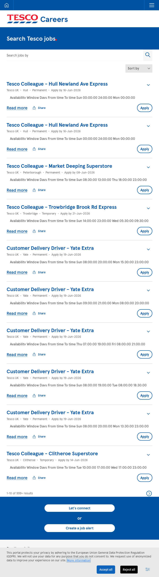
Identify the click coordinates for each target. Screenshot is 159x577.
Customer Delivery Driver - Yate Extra (50, 235)
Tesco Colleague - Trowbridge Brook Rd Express (62, 197)
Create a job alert (79, 495)
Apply (144, 104)
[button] (151, 5)
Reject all (129, 569)
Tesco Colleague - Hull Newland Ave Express (57, 84)
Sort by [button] (133, 68)
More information (78, 560)
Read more (17, 104)
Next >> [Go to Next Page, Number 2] (149, 460)
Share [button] (39, 104)
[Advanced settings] (147, 569)
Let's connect (79, 475)
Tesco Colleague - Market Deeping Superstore (59, 159)
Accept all (105, 569)
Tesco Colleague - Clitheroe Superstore (52, 424)
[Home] (6, 5)
